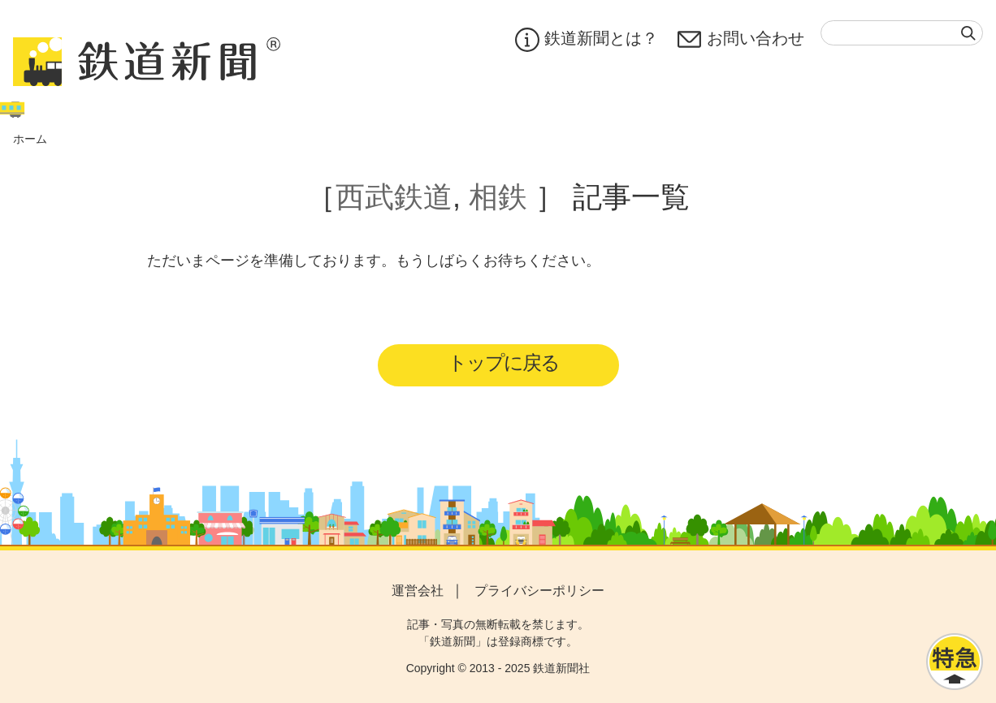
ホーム (30, 138)
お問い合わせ (741, 40)
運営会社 (418, 590)
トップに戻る (503, 362)
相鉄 (498, 196)
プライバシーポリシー (539, 590)
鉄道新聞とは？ (586, 40)
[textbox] (902, 32)
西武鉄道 (394, 196)
